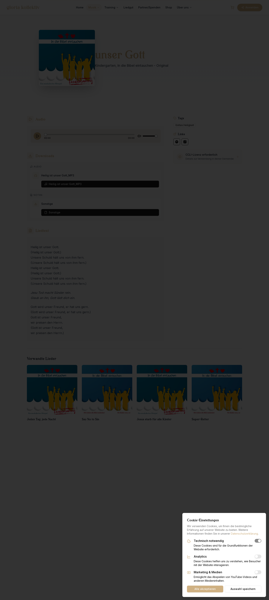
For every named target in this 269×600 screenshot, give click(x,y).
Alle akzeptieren (205, 588)
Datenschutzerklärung (244, 533)
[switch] (258, 541)
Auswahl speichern (243, 588)
